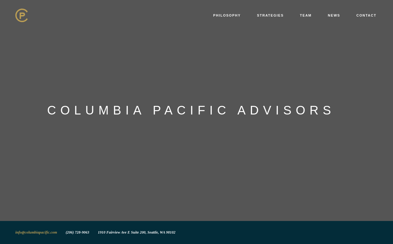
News (334, 15)
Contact (366, 15)
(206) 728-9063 (77, 232)
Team (306, 15)
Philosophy (227, 15)
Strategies (270, 15)
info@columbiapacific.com (36, 232)
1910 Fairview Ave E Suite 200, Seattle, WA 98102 (137, 232)
